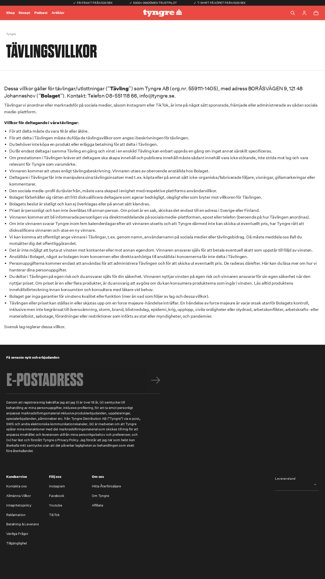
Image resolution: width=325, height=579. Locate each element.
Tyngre (11, 34)
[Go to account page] (304, 13)
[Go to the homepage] (162, 13)
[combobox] (297, 484)
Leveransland (285, 478)
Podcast (40, 13)
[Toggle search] (293, 13)
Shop (10, 13)
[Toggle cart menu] (316, 13)
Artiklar (58, 13)
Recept (24, 13)
